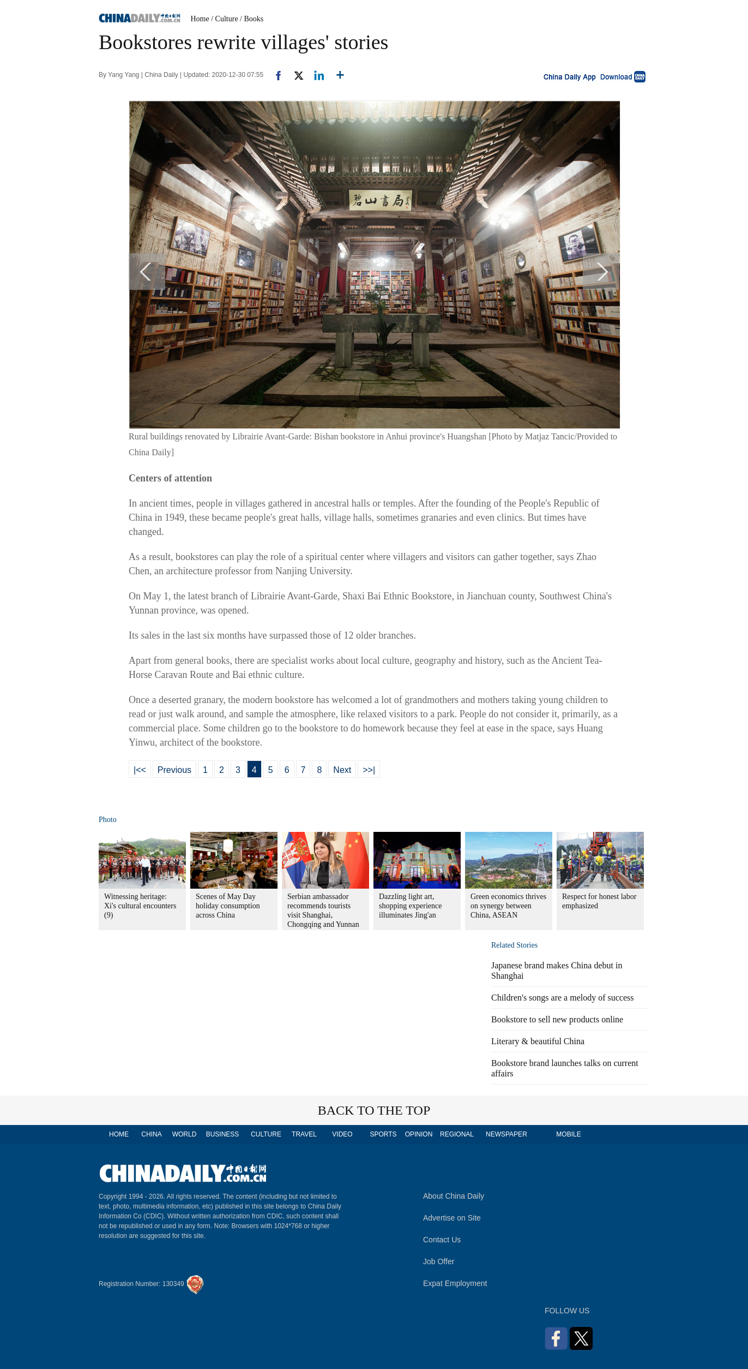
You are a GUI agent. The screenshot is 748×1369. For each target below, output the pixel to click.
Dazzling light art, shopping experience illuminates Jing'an (410, 905)
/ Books (251, 19)
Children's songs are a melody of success (562, 997)
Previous (174, 770)
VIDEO (342, 1134)
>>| (369, 770)
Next (342, 770)
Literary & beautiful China (537, 1041)
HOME (119, 1134)
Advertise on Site (452, 1217)
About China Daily (453, 1196)
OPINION (419, 1134)
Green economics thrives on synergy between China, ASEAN (508, 905)
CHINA (151, 1134)
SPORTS (383, 1134)
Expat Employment (455, 1283)
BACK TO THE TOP (374, 1110)
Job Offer (438, 1261)
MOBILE (568, 1134)
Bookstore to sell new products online (557, 1019)
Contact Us (442, 1239)
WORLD (184, 1134)
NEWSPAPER (506, 1134)
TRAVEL (304, 1134)
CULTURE (266, 1134)
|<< (140, 770)
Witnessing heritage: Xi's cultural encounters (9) (140, 905)
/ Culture (224, 19)
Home (200, 19)
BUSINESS (222, 1134)
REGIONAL (457, 1134)
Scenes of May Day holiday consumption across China (228, 905)
